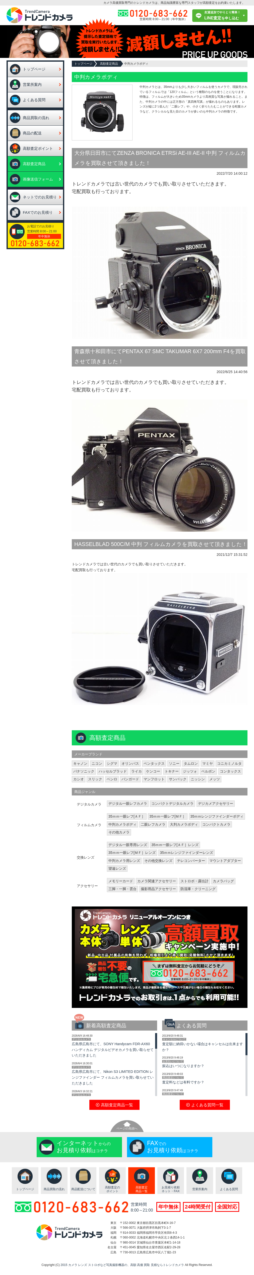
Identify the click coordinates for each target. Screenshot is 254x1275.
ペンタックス (154, 763)
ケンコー (153, 771)
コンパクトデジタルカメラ (172, 804)
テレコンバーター (191, 861)
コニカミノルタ (229, 763)
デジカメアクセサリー (215, 804)
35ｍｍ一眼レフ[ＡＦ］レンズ (175, 845)
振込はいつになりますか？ (183, 1066)
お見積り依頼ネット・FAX (171, 1189)
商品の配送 (32, 133)
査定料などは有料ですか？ (183, 1082)
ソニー (174, 763)
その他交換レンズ (158, 861)
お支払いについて (173, 1061)
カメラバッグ (223, 881)
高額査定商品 (34, 164)
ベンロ (112, 779)
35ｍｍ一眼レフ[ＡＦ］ (126, 816)
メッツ (214, 779)
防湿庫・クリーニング (198, 889)
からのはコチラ (84, 1146)
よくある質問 (34, 100)
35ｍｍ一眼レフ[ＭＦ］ (167, 816)
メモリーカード (120, 881)
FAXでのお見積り (38, 212)
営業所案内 (32, 84)
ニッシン (198, 779)
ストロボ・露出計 (194, 881)
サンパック (177, 779)
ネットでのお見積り (40, 197)
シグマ (112, 763)
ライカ (136, 771)
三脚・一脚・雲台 (122, 889)
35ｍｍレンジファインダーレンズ (186, 853)
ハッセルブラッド (113, 771)
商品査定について (173, 1077)
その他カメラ (119, 832)
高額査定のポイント (112, 1189)
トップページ (34, 69)
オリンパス (130, 763)
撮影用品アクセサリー (158, 889)
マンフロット (154, 779)
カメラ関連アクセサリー (156, 881)
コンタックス (230, 771)
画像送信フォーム (38, 179)
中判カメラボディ (122, 824)
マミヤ (207, 763)
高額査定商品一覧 (142, 1189)
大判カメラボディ (184, 824)
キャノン (80, 763)
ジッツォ (190, 771)
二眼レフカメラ (153, 824)
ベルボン (208, 771)
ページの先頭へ (127, 1128)
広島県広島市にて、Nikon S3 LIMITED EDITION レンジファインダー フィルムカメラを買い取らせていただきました (113, 1077)
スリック (95, 779)
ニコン (97, 763)
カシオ (78, 779)
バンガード (130, 779)
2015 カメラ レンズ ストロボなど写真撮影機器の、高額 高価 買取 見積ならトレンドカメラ (122, 1265)
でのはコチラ (172, 1146)
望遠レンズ (117, 868)
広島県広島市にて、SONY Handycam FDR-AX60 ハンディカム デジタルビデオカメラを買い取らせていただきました (113, 1050)
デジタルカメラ (81, 1039)
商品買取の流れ (36, 118)
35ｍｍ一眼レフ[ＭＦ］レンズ (132, 853)
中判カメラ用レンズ (124, 861)
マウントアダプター (225, 861)
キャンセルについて (174, 1039)
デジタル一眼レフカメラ (127, 804)
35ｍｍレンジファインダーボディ (217, 816)
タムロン (191, 763)
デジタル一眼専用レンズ (127, 845)
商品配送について (83, 1189)
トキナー (172, 771)
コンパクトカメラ (216, 824)
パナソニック (83, 771)
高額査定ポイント (38, 148)
